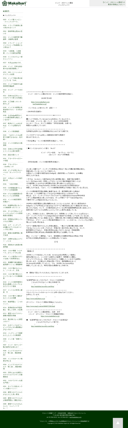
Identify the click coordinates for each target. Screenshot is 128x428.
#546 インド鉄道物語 (11, 131)
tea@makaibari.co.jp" (40, 104)
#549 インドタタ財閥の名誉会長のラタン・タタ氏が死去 (12, 110)
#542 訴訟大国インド (11, 155)
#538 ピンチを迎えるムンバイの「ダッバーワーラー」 (12, 172)
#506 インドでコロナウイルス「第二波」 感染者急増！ (12, 353)
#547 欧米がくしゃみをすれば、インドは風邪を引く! (12, 125)
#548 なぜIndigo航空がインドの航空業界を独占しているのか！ (12, 117)
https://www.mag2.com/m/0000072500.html (40, 306)
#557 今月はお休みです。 (12, 63)
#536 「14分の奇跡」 (11, 184)
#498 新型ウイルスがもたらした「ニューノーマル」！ (12, 406)
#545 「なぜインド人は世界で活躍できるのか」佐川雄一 (12, 137)
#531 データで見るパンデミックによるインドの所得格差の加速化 (12, 213)
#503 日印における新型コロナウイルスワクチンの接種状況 (12, 375)
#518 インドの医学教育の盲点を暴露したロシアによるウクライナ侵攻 (12, 284)
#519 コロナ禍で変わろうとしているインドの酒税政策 (12, 276)
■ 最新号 (6, 11)
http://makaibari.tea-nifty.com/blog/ (42, 286)
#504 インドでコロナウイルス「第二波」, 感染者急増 (12, 367)
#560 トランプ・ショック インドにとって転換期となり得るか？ (13, 45)
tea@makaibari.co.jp (75, 417)
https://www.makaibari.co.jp (40, 102)
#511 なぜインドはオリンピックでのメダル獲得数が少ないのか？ (12, 327)
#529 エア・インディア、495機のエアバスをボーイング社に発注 (12, 227)
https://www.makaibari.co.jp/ (35, 298)
